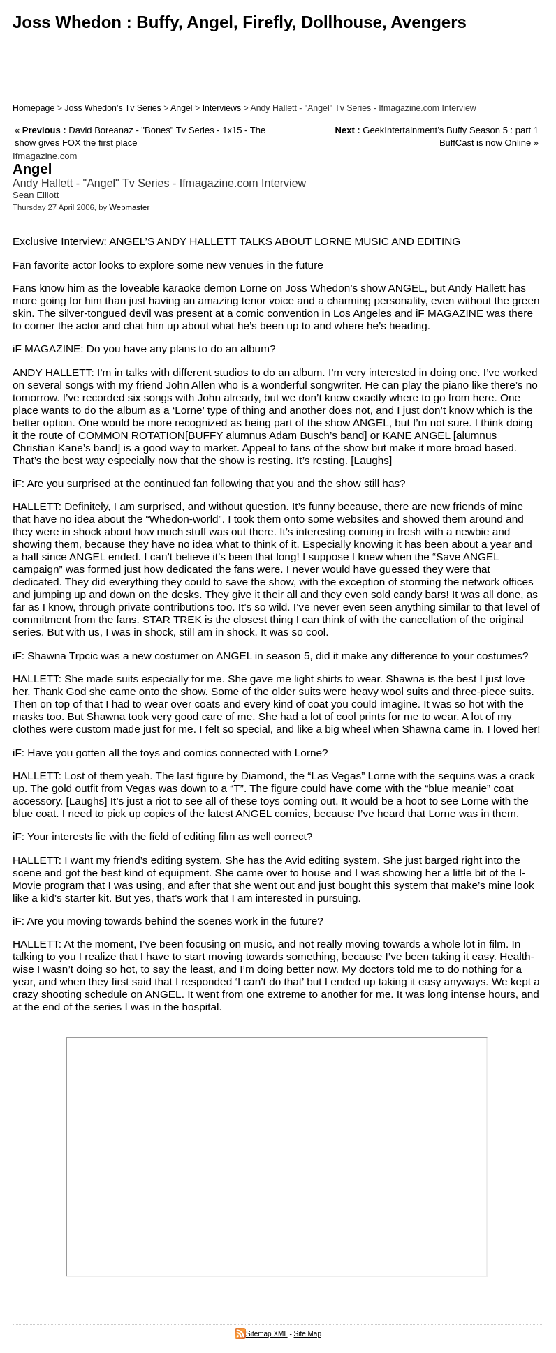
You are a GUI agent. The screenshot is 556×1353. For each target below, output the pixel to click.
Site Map (307, 1334)
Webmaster (129, 207)
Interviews (222, 108)
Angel (181, 108)
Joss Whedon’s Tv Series (112, 108)
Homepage (33, 108)
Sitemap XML (261, 1334)
